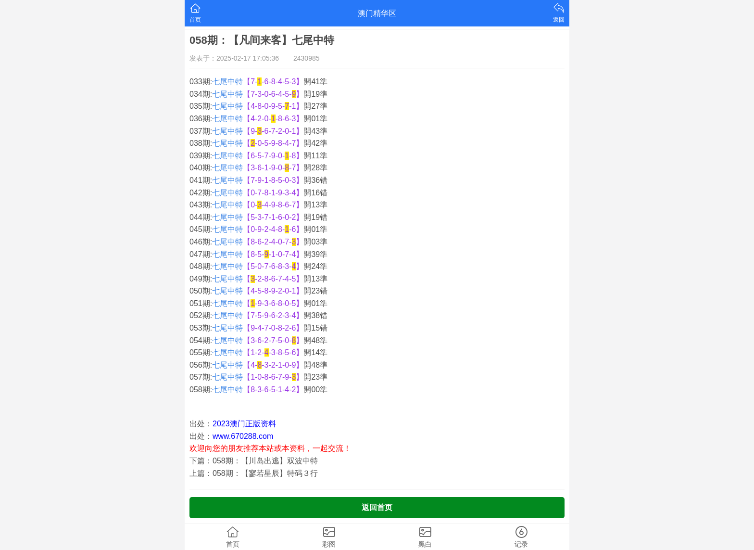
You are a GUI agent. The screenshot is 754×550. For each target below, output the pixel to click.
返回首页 (377, 507)
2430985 (306, 58)
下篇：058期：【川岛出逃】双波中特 (253, 461)
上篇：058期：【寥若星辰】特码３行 (253, 473)
